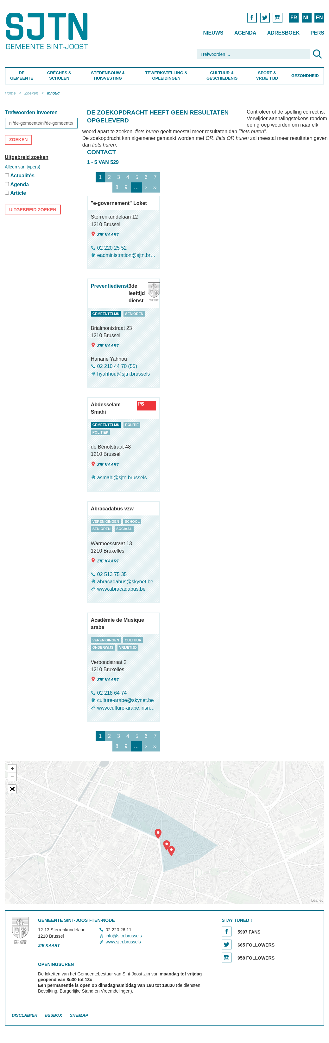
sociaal (124, 529)
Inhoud (53, 93)
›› (155, 187)
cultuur (133, 640)
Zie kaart (105, 234)
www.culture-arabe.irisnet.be (126, 708)
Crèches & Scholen (59, 75)
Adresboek (283, 33)
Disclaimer (24, 1015)
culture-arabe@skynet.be (125, 700)
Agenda (245, 33)
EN (319, 17)
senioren (134, 314)
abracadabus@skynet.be (125, 581)
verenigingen (105, 521)
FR (293, 17)
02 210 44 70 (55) (117, 366)
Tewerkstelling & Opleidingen (166, 75)
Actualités (22, 175)
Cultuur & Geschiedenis (221, 75)
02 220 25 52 (112, 248)
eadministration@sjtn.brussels (126, 255)
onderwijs (102, 648)
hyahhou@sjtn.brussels (123, 374)
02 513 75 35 (112, 574)
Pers (317, 33)
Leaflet (317, 900)
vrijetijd (128, 648)
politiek (100, 432)
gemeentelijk (106, 314)
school (132, 521)
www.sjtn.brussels (123, 942)
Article (18, 193)
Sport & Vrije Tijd (267, 75)
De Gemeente (21, 75)
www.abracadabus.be (121, 589)
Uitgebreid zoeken (26, 157)
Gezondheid (305, 75)
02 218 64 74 (112, 693)
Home (10, 93)
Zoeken (31, 93)
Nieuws (213, 33)
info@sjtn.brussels (123, 935)
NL (306, 17)
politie (132, 425)
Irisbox (53, 1015)
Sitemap (79, 1015)
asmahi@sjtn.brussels (122, 478)
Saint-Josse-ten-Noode (48, 31)
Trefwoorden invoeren (31, 112)
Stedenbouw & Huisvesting (108, 75)
